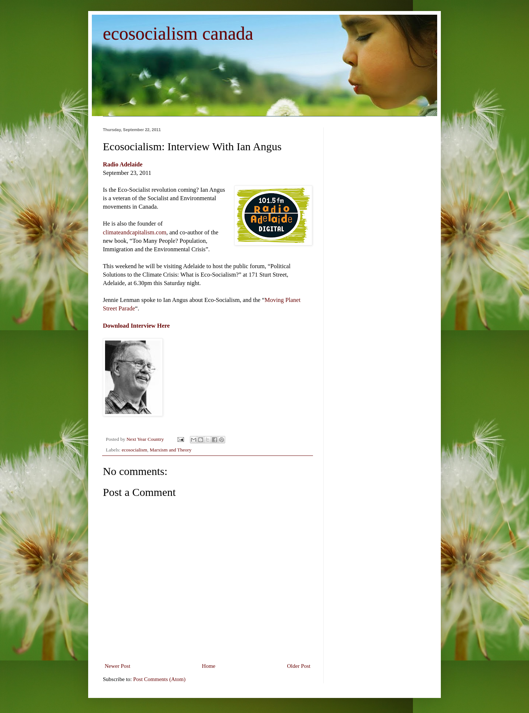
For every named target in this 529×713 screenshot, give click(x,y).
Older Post (298, 666)
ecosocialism (134, 450)
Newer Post (117, 666)
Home (209, 666)
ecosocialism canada (178, 33)
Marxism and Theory (171, 450)
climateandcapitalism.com (134, 232)
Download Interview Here (136, 325)
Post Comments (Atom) (159, 679)
